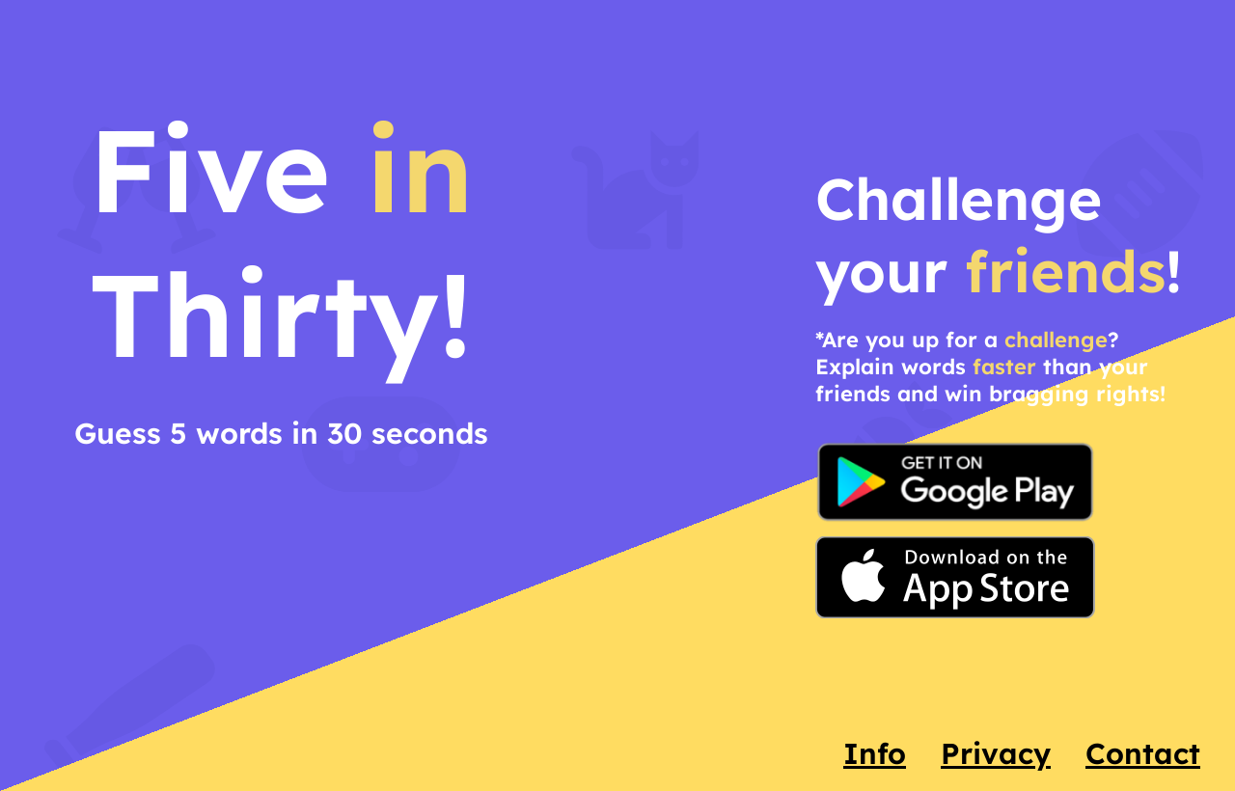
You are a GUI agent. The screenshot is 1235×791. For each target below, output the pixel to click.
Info (874, 753)
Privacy (996, 753)
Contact (1142, 753)
